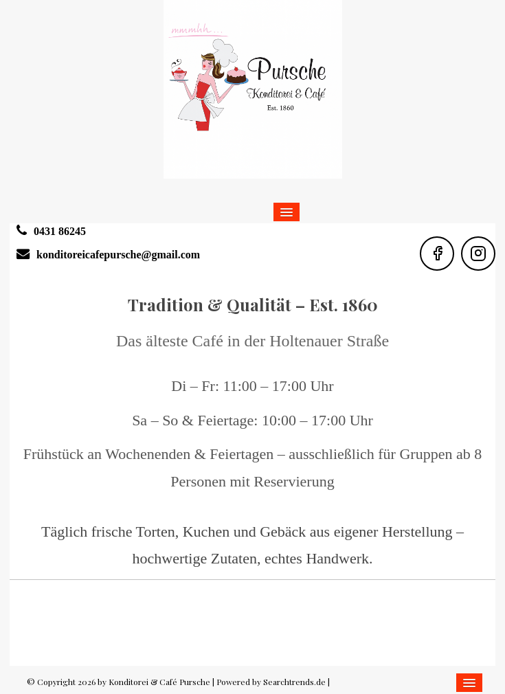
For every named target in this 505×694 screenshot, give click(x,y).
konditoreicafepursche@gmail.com (118, 254)
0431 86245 (60, 231)
